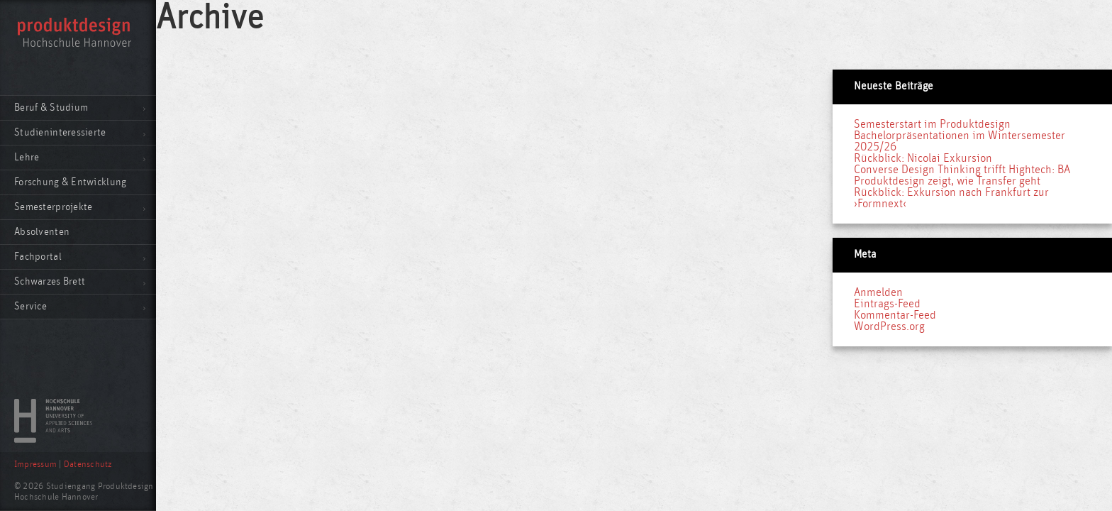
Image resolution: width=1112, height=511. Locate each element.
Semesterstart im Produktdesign (932, 124)
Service (30, 306)
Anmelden (878, 292)
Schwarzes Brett (49, 281)
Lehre (26, 157)
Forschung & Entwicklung (70, 182)
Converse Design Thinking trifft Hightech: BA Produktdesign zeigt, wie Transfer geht (962, 175)
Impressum (35, 464)
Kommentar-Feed (895, 315)
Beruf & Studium (51, 107)
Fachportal (38, 256)
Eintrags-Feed (887, 303)
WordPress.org (889, 326)
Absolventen (42, 231)
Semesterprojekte (53, 207)
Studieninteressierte (60, 132)
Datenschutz (88, 464)
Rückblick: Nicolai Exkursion (923, 158)
